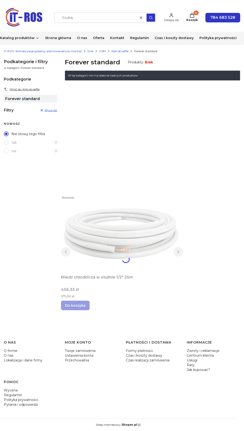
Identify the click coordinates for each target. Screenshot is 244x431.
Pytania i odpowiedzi (21, 404)
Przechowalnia (77, 360)
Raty (191, 365)
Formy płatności (139, 351)
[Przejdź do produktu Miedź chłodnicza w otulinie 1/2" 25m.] (120, 233)
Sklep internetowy (116, 424)
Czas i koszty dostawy (144, 355)
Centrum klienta (200, 355)
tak (14, 142)
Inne (90, 51)
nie (13, 151)
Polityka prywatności (21, 400)
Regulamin (13, 395)
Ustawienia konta (79, 355)
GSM (102, 51)
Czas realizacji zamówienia (147, 360)
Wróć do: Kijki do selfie (22, 89)
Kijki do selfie (120, 51)
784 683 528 (222, 17)
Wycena (11, 390)
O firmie (10, 351)
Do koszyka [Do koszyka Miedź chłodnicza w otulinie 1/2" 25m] (75, 305)
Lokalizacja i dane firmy (23, 360)
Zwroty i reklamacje (203, 351)
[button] (151, 18)
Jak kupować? (198, 370)
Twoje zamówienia (80, 351)
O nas (8, 355)
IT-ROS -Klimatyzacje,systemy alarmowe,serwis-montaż (43, 51)
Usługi (192, 360)
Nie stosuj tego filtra (28, 134)
